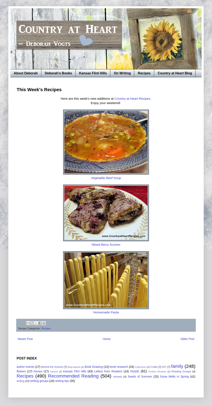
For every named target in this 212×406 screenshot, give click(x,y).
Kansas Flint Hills (93, 73)
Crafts (154, 367)
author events (25, 366)
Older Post (187, 339)
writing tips (62, 381)
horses (38, 371)
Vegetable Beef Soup (106, 178)
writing (20, 381)
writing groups (39, 381)
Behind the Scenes (52, 367)
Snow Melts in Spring (174, 376)
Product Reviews (157, 371)
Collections (140, 367)
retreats (117, 376)
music (134, 371)
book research (119, 366)
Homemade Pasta (106, 312)
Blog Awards (74, 367)
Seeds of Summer (140, 376)
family (177, 366)
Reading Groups (181, 371)
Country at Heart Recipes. (133, 98)
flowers (21, 371)
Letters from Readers (108, 371)
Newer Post (25, 339)
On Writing (122, 73)
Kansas (54, 371)
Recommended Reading (73, 376)
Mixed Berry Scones (106, 244)
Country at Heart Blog (175, 73)
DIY (164, 367)
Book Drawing (94, 366)
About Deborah (26, 73)
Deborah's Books (58, 73)
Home (106, 339)
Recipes (144, 73)
